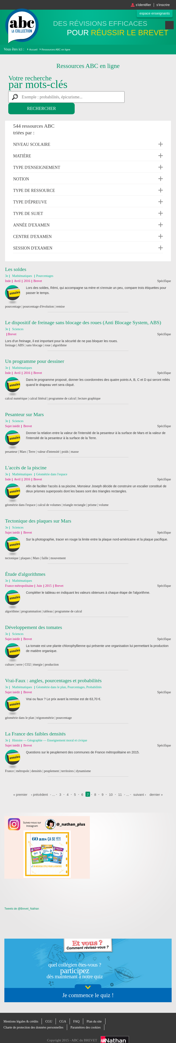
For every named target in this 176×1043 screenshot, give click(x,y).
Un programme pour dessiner (34, 350)
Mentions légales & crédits (21, 1010)
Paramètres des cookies (90, 1016)
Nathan (115, 1029)
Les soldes (15, 258)
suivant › (140, 783)
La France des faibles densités (35, 722)
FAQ (80, 1010)
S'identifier (141, 5)
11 (120, 783)
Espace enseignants (153, 13)
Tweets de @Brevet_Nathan (21, 897)
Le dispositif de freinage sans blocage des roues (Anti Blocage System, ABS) (83, 311)
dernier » (157, 783)
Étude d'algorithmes (25, 562)
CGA (65, 1010)
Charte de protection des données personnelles (35, 1016)
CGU (51, 1010)
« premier (19, 783)
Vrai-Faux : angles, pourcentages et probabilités (53, 669)
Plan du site (98, 1010)
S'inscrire (162, 5)
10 (111, 783)
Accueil (33, 49)
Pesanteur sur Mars (24, 403)
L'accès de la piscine (25, 456)
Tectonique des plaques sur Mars (38, 509)
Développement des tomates (33, 616)
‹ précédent (39, 783)
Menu (169, 27)
